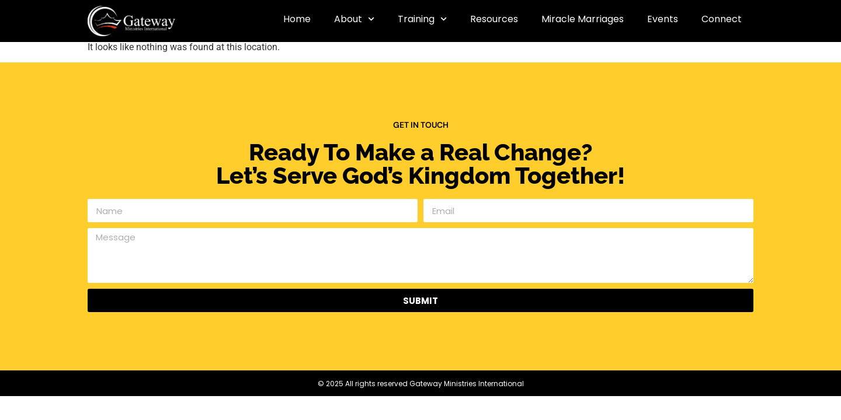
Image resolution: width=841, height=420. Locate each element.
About (354, 19)
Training (422, 19)
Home (297, 19)
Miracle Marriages (582, 19)
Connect (721, 19)
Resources (494, 19)
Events (662, 19)
